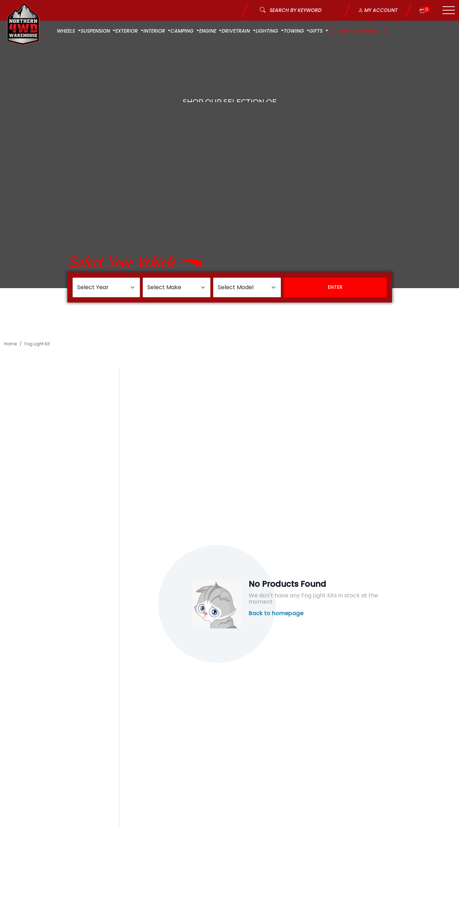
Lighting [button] (267, 30)
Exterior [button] (127, 30)
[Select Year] (106, 287)
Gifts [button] (316, 30)
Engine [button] (208, 30)
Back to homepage (276, 613)
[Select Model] (247, 287)
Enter (335, 287)
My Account (378, 10)
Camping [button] (182, 30)
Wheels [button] (66, 30)
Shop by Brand (358, 30)
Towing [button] (294, 30)
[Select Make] (176, 287)
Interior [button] (155, 30)
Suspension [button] (96, 30)
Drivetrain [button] (236, 30)
